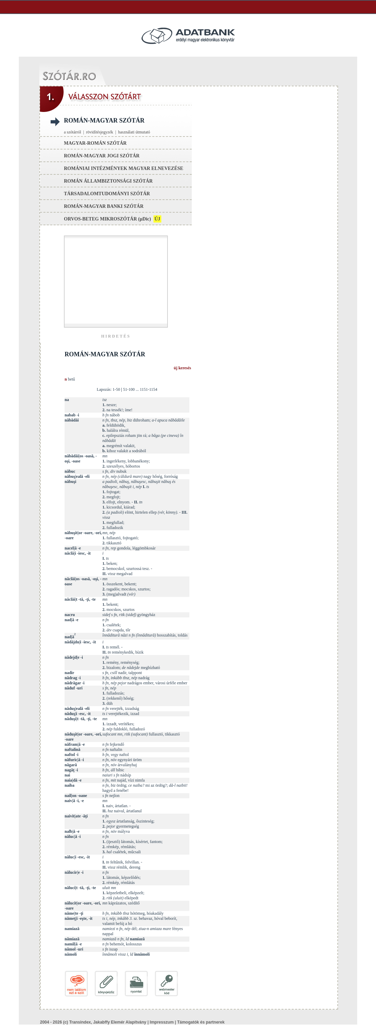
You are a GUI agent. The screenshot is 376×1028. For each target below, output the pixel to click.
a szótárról (72, 132)
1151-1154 (148, 389)
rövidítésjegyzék (99, 132)
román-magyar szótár (104, 120)
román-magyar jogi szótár (101, 155)
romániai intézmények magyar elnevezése (123, 168)
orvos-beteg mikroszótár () (112, 219)
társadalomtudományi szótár (107, 193)
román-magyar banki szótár (104, 206)
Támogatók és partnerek (201, 1022)
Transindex (80, 1022)
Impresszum (162, 1022)
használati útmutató (134, 132)
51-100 (129, 389)
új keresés (182, 368)
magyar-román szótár (95, 143)
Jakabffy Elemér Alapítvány (119, 1022)
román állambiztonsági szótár (108, 181)
